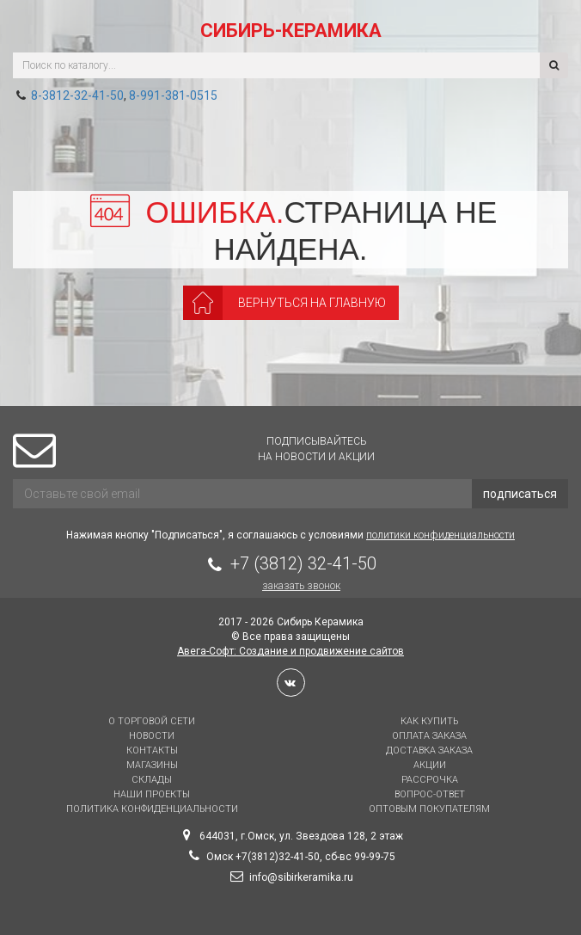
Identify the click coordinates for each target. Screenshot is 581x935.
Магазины (152, 765)
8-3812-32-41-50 (77, 95)
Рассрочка (429, 779)
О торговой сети (151, 721)
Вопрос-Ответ (429, 794)
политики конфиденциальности (440, 535)
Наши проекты (151, 794)
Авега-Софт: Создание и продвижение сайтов (290, 651)
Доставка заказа (429, 750)
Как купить (429, 721)
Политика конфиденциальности (152, 809)
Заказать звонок (301, 586)
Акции (429, 765)
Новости (151, 735)
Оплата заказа (429, 735)
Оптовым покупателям (429, 809)
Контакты (152, 750)
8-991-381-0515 (173, 95)
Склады (151, 779)
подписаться (520, 494)
